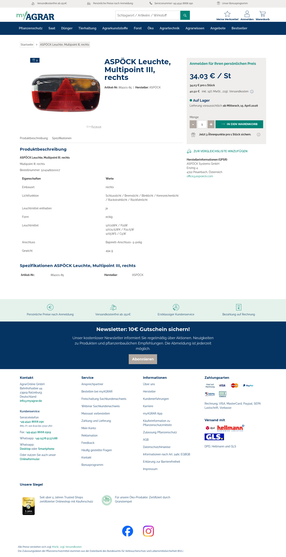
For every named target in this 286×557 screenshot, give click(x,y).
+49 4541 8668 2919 (38, 432)
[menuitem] (30, 30)
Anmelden (243, 19)
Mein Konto (88, 428)
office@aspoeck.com (200, 178)
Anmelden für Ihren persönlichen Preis (223, 66)
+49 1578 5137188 (46, 438)
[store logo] (39, 15)
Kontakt (86, 457)
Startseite (27, 47)
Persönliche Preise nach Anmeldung (113, 3)
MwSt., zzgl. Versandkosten (67, 547)
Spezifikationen (62, 140)
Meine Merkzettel (224, 19)
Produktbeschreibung (34, 140)
